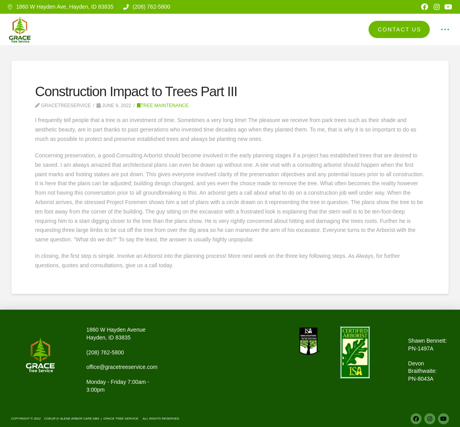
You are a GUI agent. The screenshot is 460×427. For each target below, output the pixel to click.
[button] (445, 29)
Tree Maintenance (163, 105)
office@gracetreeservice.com (121, 367)
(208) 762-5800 (105, 352)
